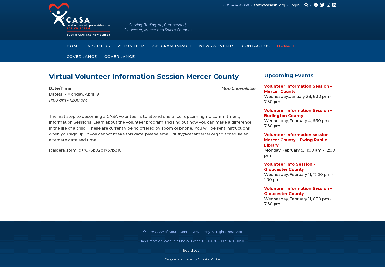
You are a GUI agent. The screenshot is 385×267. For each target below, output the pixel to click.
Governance (82, 56)
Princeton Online (209, 259)
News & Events (216, 45)
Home (73, 45)
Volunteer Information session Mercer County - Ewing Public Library (296, 140)
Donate (286, 45)
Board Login (192, 250)
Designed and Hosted (179, 259)
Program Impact (171, 45)
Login (294, 5)
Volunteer (130, 45)
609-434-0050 (236, 5)
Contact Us (256, 45)
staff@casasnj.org (269, 5)
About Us (98, 45)
